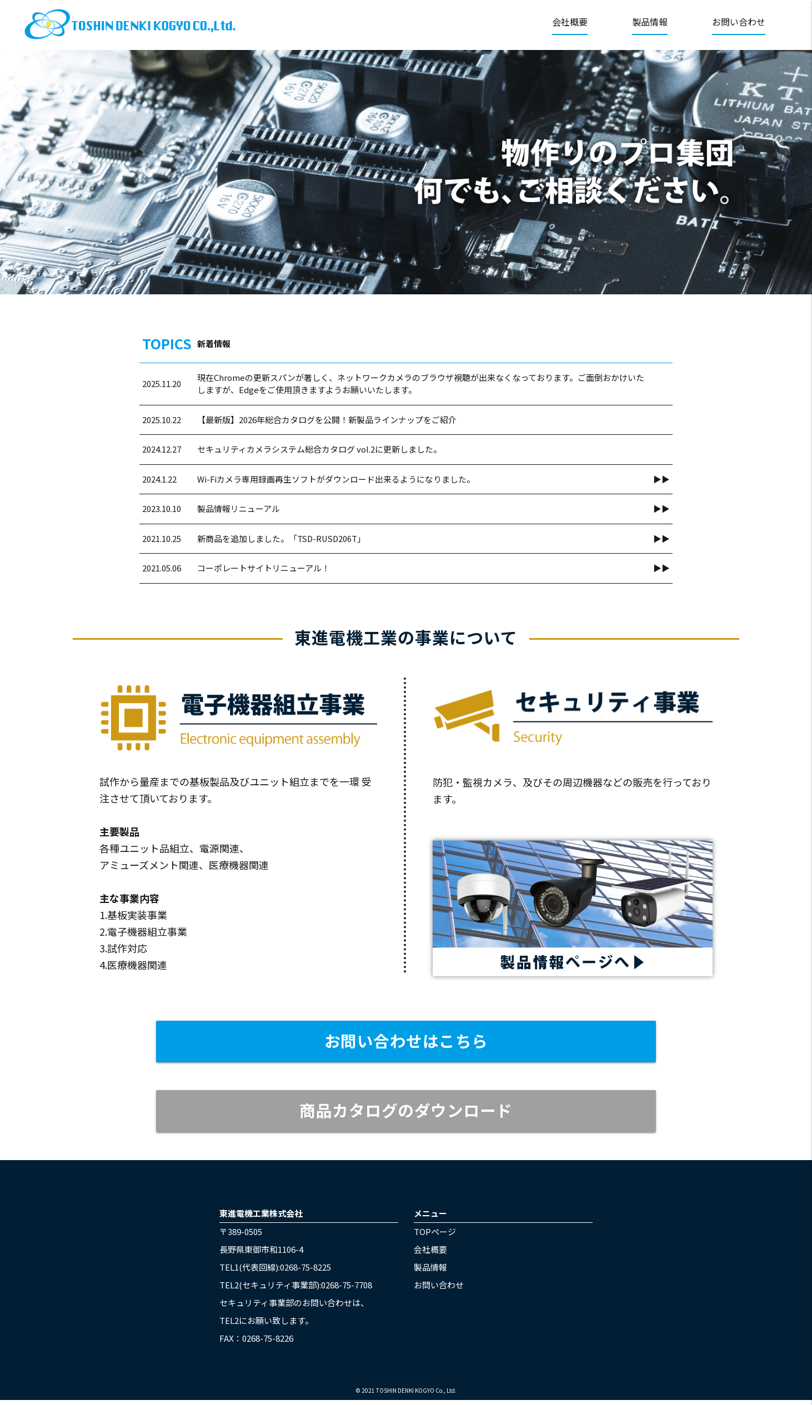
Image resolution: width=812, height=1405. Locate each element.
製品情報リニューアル (238, 508)
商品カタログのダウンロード (406, 1114)
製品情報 (650, 21)
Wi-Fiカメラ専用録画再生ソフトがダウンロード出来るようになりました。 (336, 479)
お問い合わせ (738, 21)
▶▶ (661, 479)
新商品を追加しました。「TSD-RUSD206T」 (282, 538)
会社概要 (570, 21)
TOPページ (435, 1236)
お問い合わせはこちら (406, 1042)
